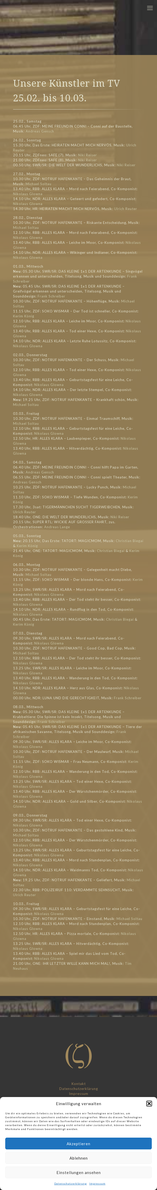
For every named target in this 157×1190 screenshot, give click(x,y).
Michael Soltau (38, 184)
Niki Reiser (87, 155)
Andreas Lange (57, 527)
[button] (149, 1103)
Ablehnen (78, 1158)
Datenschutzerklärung (70, 1183)
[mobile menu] (150, 7)
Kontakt (79, 1084)
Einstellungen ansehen (78, 1172)
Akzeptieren (78, 1143)
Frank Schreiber (51, 296)
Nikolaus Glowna (28, 194)
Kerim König (23, 316)
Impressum (97, 1183)
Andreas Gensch (40, 131)
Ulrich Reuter (125, 209)
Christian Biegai (129, 541)
